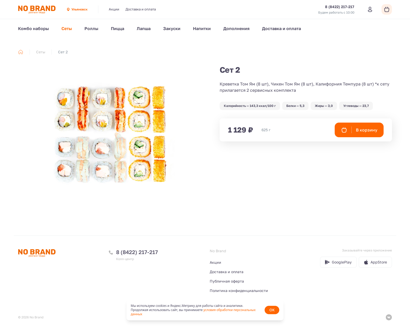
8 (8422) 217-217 (137, 252)
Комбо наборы (33, 28)
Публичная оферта (227, 281)
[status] (205, 310)
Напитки (202, 28)
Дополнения (236, 28)
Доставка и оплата (141, 9)
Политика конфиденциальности (239, 290)
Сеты (66, 28)
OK (272, 309)
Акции (114, 9)
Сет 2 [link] (63, 52)
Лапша (144, 28)
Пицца (117, 28)
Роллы (91, 28)
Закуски (171, 28)
